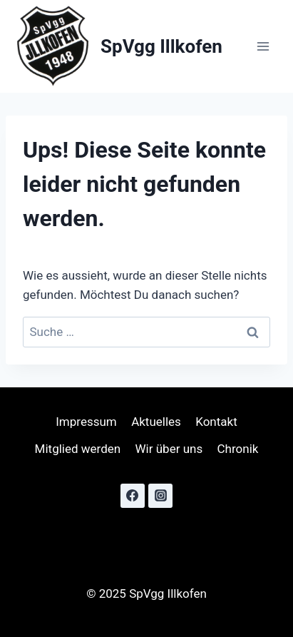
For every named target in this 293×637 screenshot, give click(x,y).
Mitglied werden (78, 449)
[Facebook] (132, 496)
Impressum (86, 421)
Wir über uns (169, 449)
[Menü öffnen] (263, 47)
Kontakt (216, 421)
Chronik (238, 449)
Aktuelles (156, 421)
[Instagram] (160, 496)
